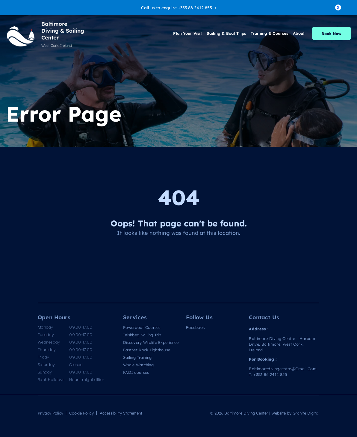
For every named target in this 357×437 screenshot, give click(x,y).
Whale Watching (138, 364)
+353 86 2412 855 (270, 374)
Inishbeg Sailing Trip (142, 334)
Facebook (195, 327)
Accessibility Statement (121, 412)
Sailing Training (137, 357)
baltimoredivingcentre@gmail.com (283, 368)
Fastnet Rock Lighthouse (146, 349)
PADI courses (136, 372)
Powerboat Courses (141, 327)
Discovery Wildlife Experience (151, 342)
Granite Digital (306, 412)
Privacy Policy (50, 412)
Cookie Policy (81, 412)
